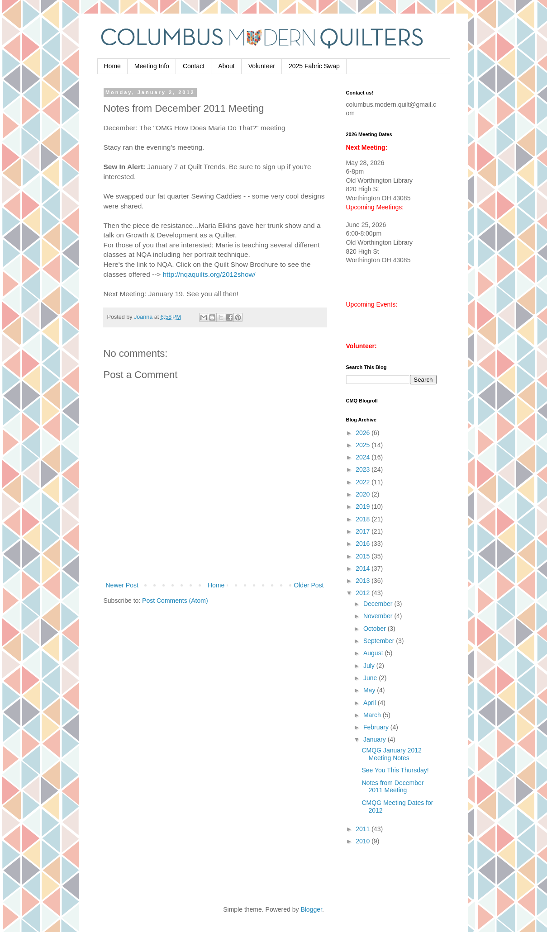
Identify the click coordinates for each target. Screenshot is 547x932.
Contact (194, 66)
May (370, 690)
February (376, 727)
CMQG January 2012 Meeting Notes (391, 754)
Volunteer (261, 66)
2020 (363, 494)
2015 (363, 556)
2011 (363, 829)
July (369, 665)
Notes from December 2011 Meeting (392, 786)
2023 (363, 469)
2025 (363, 445)
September (379, 640)
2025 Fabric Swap (314, 66)
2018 (363, 519)
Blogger (311, 909)
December (378, 603)
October (375, 628)
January (375, 739)
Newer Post (122, 585)
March (373, 715)
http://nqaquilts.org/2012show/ (209, 274)
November (378, 616)
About (226, 66)
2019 (363, 506)
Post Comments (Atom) (175, 600)
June (371, 677)
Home (112, 66)
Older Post (308, 585)
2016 (363, 543)
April (370, 702)
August (374, 653)
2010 (363, 841)
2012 (363, 592)
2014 (363, 568)
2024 (363, 457)
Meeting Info (151, 66)
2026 (363, 432)
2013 (363, 580)
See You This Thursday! (394, 770)
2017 (363, 531)
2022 (363, 482)
